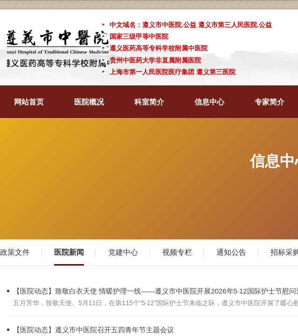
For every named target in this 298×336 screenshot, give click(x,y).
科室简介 (149, 102)
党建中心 (123, 252)
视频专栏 (177, 252)
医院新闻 (69, 252)
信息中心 (209, 102)
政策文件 (15, 252)
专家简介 (269, 102)
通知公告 (231, 252)
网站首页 (29, 102)
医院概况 (89, 102)
